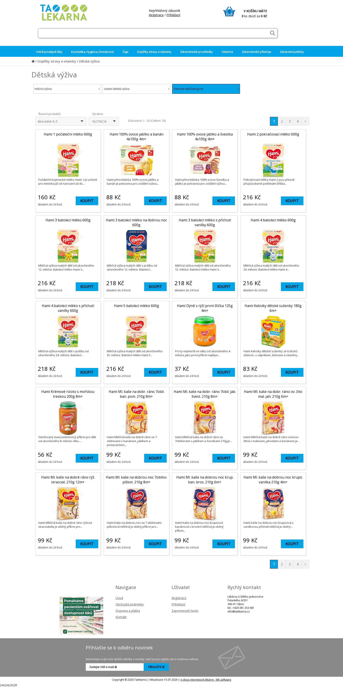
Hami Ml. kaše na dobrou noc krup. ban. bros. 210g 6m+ (204, 479)
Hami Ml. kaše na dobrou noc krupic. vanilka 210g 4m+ (273, 479)
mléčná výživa (67, 89)
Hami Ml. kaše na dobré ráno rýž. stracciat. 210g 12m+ (68, 479)
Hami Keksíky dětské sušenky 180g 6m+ (273, 308)
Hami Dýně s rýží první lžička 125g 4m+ (205, 308)
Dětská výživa (89, 61)
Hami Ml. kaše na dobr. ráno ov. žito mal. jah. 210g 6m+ (273, 394)
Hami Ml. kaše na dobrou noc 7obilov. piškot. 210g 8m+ (136, 479)
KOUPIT (86, 200)
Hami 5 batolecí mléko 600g (136, 305)
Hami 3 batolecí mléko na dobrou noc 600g (136, 222)
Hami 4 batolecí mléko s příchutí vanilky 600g (68, 308)
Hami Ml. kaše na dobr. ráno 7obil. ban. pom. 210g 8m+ (136, 394)
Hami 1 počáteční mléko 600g (68, 134)
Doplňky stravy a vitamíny (56, 61)
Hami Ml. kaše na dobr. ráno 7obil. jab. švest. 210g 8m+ (205, 394)
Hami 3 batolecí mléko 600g (68, 220)
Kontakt (121, 617)
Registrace (156, 15)
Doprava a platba (128, 611)
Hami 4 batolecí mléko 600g (273, 220)
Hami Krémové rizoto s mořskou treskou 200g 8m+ (67, 394)
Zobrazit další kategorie (206, 89)
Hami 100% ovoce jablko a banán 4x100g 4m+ (136, 136)
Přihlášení (173, 15)
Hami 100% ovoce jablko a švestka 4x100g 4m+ (205, 136)
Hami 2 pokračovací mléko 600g (273, 134)
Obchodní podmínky (130, 604)
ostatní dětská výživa (136, 89)
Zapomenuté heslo (185, 611)
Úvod (119, 598)
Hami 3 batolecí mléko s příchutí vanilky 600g (205, 222)
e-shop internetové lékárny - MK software (205, 680)
